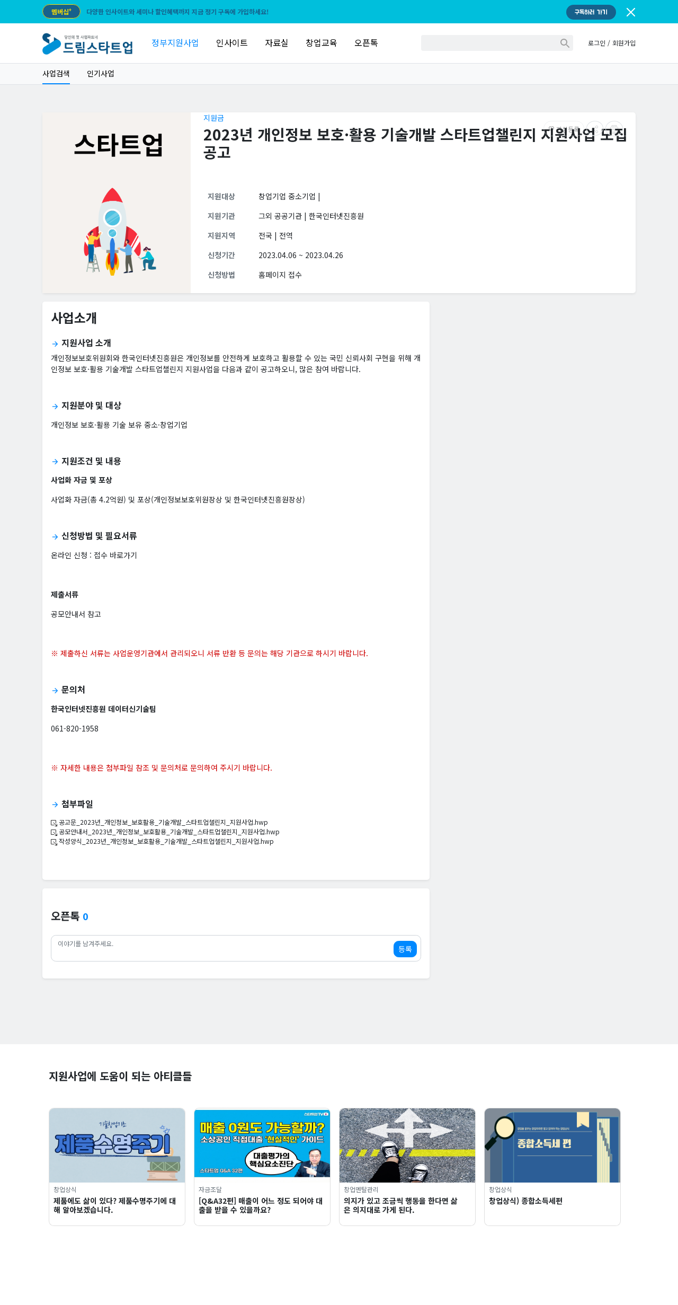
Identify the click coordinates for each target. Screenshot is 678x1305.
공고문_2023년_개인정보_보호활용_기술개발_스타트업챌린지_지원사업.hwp (159, 821)
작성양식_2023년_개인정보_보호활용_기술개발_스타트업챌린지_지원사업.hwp (162, 840)
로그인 (596, 42)
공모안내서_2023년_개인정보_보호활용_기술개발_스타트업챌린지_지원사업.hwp (165, 831)
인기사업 (100, 73)
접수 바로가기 (115, 555)
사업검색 (56, 73)
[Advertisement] (537, 384)
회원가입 (624, 42)
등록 (405, 949)
